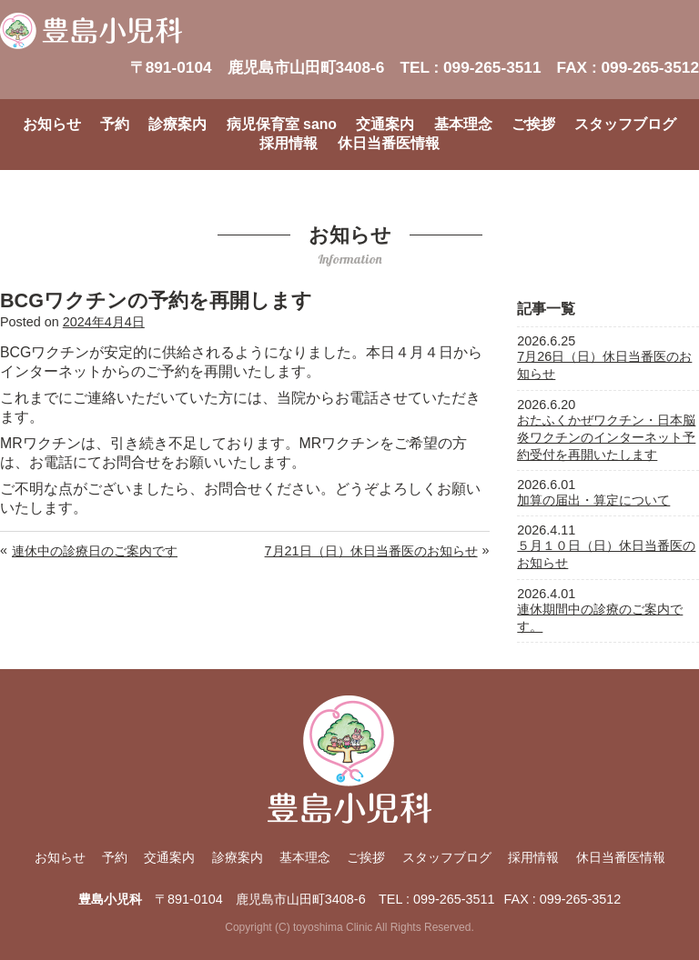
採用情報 (288, 143)
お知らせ (52, 124)
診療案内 (177, 124)
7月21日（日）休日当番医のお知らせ (371, 551)
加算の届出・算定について (593, 500)
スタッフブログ (625, 124)
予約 (114, 124)
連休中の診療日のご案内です (94, 551)
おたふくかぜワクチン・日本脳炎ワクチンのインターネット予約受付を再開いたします (606, 437)
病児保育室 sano (282, 124)
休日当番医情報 (389, 143)
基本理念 (463, 124)
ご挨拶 (533, 124)
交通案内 (385, 124)
